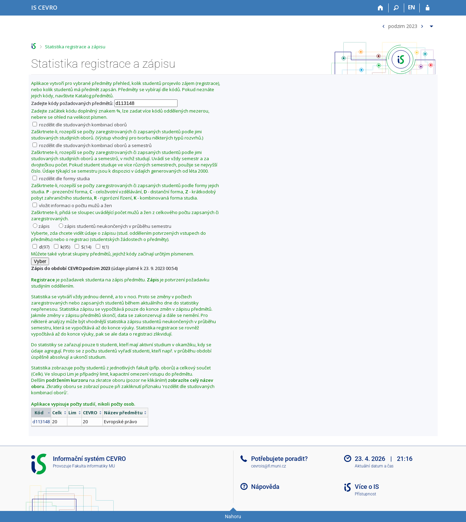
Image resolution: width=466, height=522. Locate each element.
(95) (62, 247)
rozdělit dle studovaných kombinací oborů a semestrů (92, 145)
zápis (41, 226)
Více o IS (367, 486)
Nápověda (265, 486)
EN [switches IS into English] (411, 7)
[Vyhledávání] (396, 7)
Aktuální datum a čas (374, 466)
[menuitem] (407, 24)
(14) (83, 247)
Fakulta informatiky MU (93, 466)
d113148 (41, 421)
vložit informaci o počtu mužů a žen (72, 205)
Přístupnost (365, 494)
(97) (40, 247)
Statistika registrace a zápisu (75, 47)
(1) (102, 247)
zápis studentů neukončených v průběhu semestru (115, 226)
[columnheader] (41, 412)
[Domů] (381, 7)
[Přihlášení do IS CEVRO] (427, 7)
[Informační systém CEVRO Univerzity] (44, 7)
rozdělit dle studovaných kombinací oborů (79, 125)
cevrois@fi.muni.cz (268, 466)
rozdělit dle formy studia (61, 178)
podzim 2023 (402, 26)
